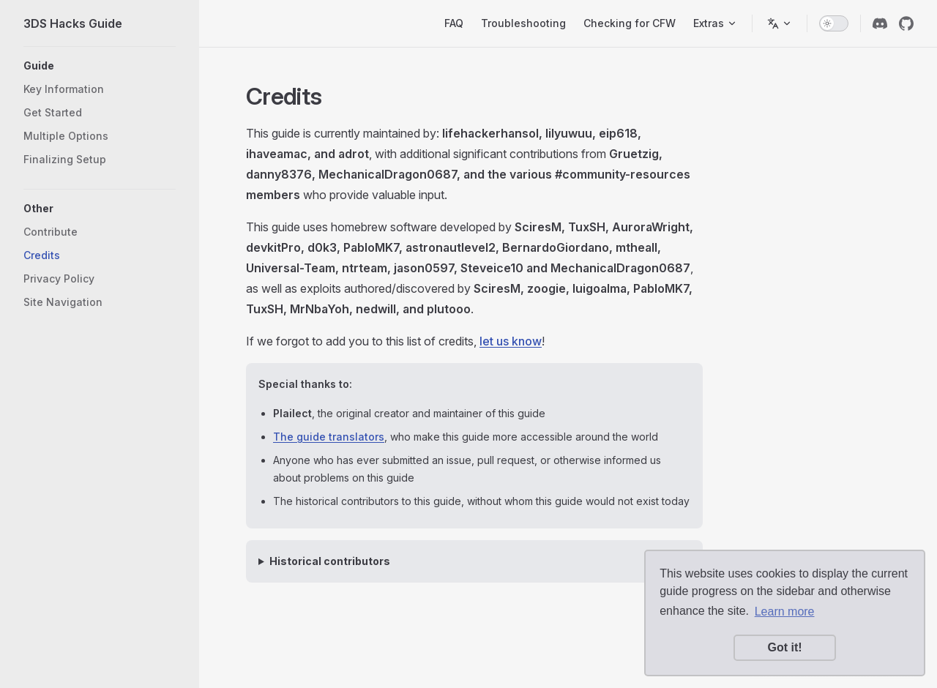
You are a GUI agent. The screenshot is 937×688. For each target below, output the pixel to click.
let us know (510, 341)
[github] (906, 23)
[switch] (833, 23)
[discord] (880, 23)
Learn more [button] (785, 611)
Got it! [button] (784, 647)
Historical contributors (329, 561)
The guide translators (328, 436)
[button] (99, 66)
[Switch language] (779, 23)
